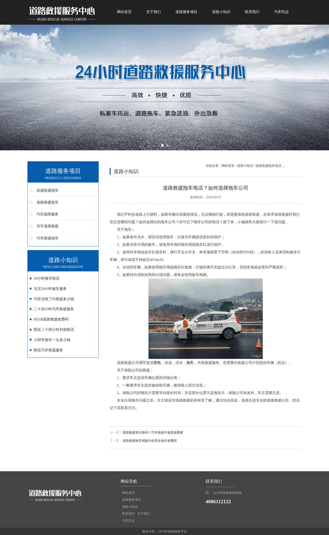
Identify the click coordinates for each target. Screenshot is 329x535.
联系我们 (252, 12)
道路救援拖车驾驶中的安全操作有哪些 (149, 440)
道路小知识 (221, 12)
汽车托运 (281, 12)
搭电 (157, 363)
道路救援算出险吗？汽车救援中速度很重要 (152, 432)
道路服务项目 (186, 12)
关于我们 (153, 12)
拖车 (190, 363)
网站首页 (124, 12)
